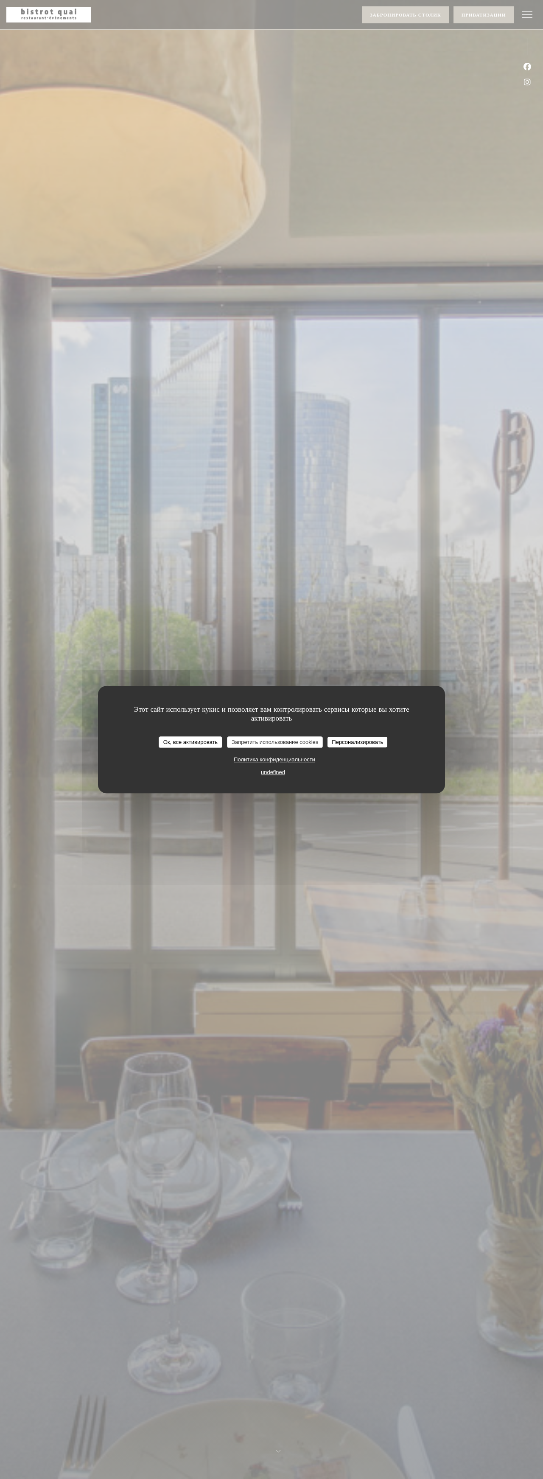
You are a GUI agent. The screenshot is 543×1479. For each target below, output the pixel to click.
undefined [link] (273, 772)
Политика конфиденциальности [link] (274, 759)
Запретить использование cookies (275, 742)
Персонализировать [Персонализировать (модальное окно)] (357, 742)
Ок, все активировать (190, 742)
